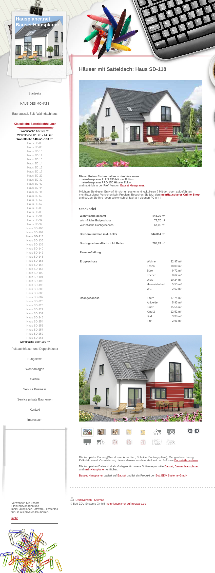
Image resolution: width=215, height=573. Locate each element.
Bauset (169, 466)
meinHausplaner (94, 469)
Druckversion (81, 499)
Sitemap (99, 499)
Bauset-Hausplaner (132, 185)
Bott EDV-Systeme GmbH (171, 475)
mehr (14, 518)
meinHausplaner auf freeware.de (126, 503)
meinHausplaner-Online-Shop (180, 194)
